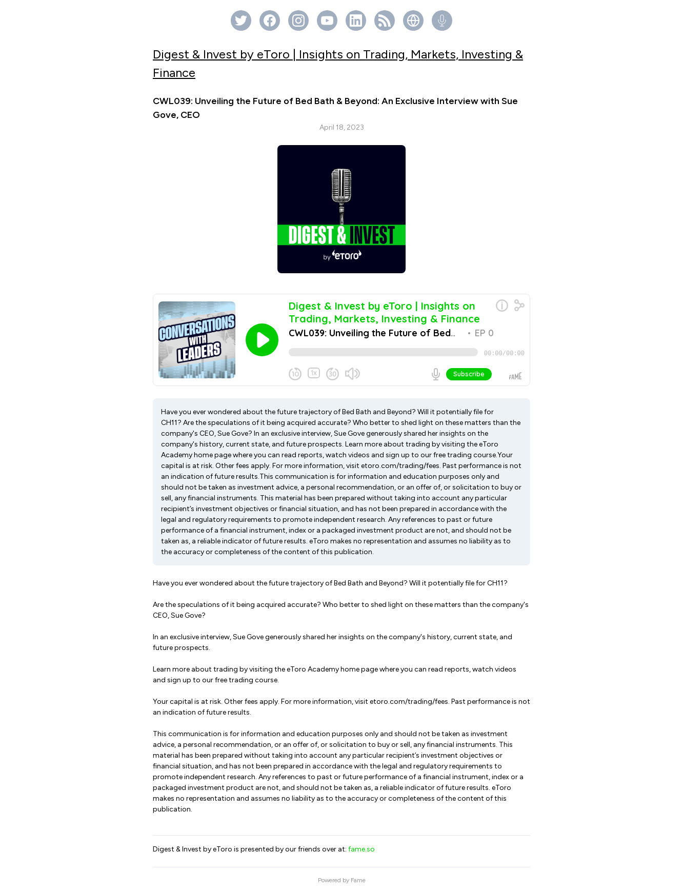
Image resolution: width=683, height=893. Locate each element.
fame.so (361, 849)
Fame (358, 880)
